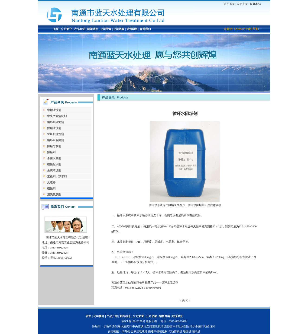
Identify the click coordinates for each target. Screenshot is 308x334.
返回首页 (229, 4)
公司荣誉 (105, 29)
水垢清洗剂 (110, 326)
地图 (207, 326)
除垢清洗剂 (125, 326)
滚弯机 (126, 331)
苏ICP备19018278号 (133, 321)
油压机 (187, 331)
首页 (56, 29)
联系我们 (145, 29)
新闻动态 (92, 29)
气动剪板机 (175, 331)
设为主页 (242, 4)
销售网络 (132, 29)
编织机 (196, 331)
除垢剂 (96, 326)
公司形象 (118, 29)
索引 (213, 326)
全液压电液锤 (139, 331)
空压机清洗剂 (160, 326)
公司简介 (66, 29)
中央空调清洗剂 (142, 326)
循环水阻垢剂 (177, 326)
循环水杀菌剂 (195, 326)
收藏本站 (255, 4)
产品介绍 (79, 29)
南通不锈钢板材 (158, 331)
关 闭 (185, 300)
